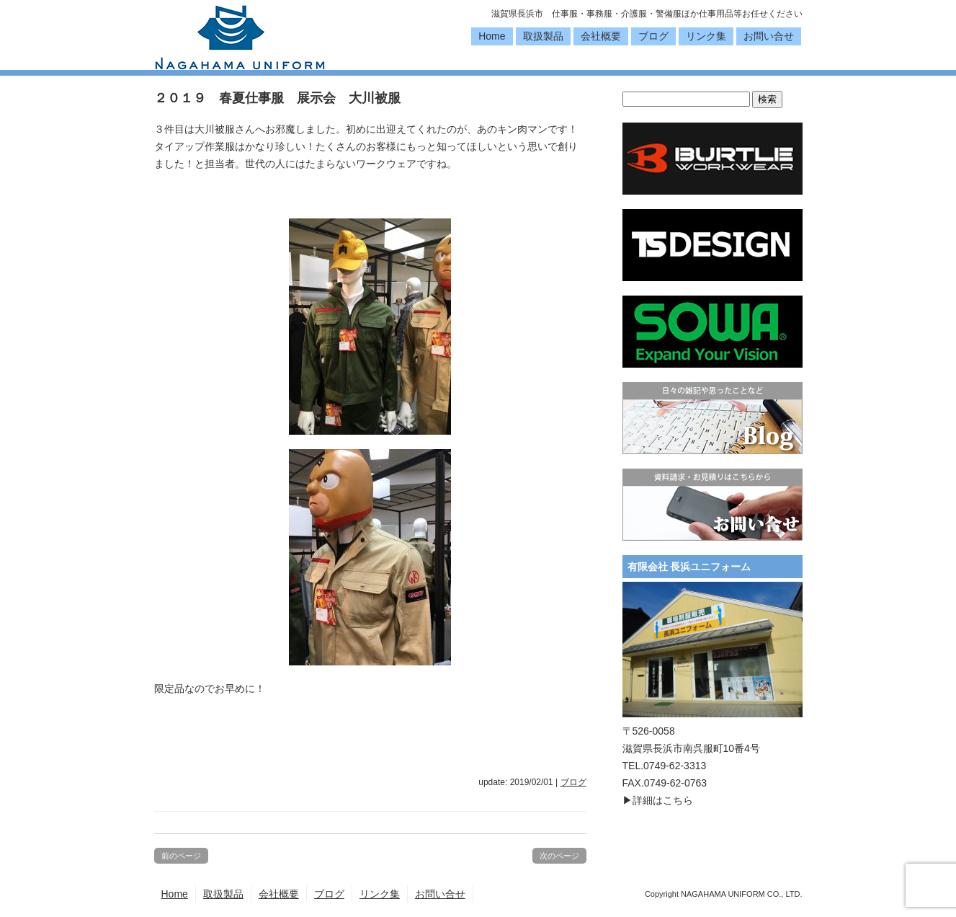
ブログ (653, 36)
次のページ (559, 855)
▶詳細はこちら (657, 800)
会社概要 (601, 36)
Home (491, 36)
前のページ (181, 855)
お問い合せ (768, 36)
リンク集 (706, 36)
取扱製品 (543, 36)
